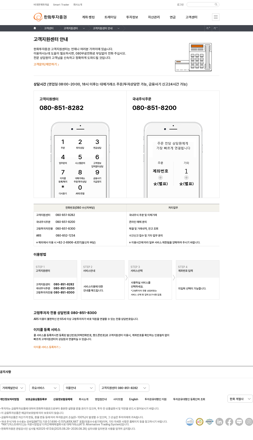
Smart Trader (61, 4)
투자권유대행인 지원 (156, 399)
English (133, 399)
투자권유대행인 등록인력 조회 (189, 399)
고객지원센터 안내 (102, 28)
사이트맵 (118, 399)
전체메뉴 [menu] (215, 17)
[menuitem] (88, 19)
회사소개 (83, 399)
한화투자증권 (50, 17)
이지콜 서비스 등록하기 (46, 347)
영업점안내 (101, 399)
